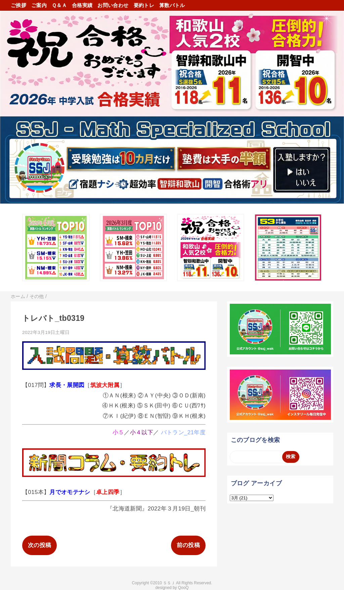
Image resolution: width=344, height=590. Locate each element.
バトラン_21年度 (183, 432)
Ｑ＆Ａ (59, 5)
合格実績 (82, 5)
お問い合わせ (112, 5)
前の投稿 (188, 545)
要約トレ (144, 5)
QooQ (183, 587)
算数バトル (172, 5)
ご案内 (39, 5)
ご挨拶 (18, 5)
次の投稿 (39, 545)
